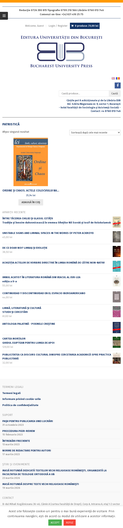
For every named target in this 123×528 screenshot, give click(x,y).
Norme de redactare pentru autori (26, 450)
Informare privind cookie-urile (21, 399)
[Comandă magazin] (95, 132)
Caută (114, 93)
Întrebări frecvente (16, 440)
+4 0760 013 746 (111, 111)
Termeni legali (11, 393)
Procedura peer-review (18, 431)
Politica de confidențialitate (20, 405)
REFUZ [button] (69, 522)
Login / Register (58, 25)
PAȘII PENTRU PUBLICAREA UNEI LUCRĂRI (27, 421)
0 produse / (86, 26)
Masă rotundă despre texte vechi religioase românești (40, 484)
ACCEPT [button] (55, 522)
